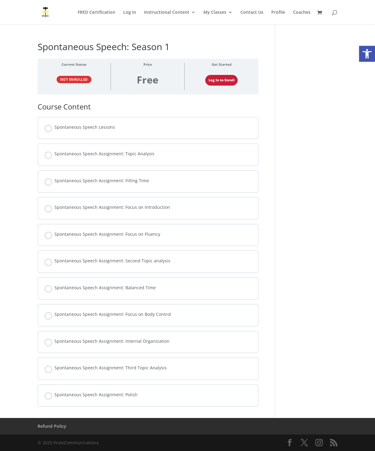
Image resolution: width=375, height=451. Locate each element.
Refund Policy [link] (52, 426)
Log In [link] (129, 12)
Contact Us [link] (251, 12)
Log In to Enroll (222, 80)
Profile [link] (278, 12)
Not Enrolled (74, 79)
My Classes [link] (214, 12)
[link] (367, 54)
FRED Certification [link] (96, 12)
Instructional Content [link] (166, 12)
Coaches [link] (301, 12)
